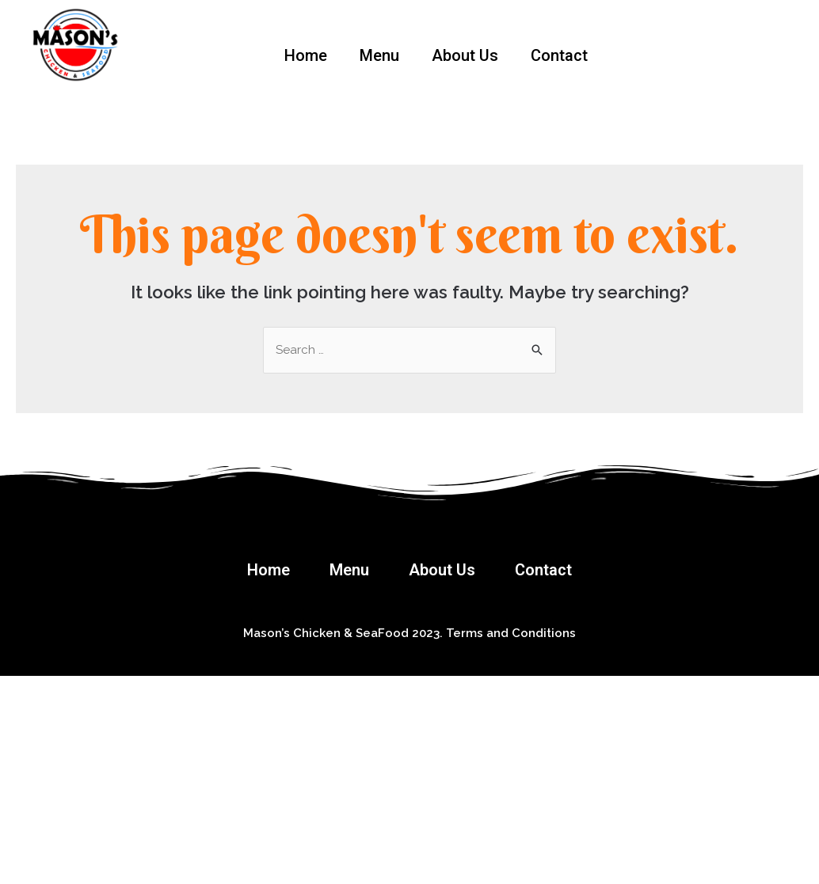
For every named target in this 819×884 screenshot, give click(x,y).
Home (305, 55)
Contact (559, 55)
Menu (379, 55)
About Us (465, 55)
